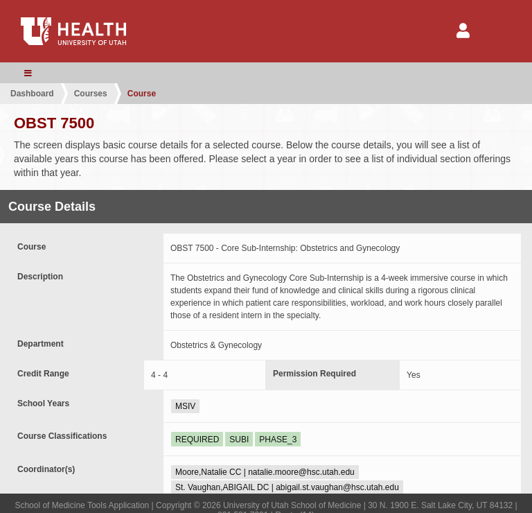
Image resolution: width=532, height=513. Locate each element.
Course (141, 93)
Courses (90, 93)
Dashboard (32, 93)
